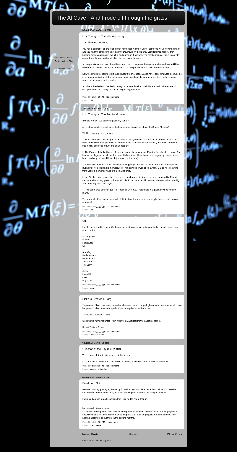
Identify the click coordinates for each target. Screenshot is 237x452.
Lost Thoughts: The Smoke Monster (104, 114)
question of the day (98, 369)
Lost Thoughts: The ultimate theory (103, 36)
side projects (95, 425)
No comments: (113, 97)
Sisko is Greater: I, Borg (96, 298)
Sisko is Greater (96, 335)
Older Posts (174, 434)
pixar (91, 288)
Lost (91, 100)
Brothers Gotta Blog (64, 61)
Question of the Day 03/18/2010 (101, 348)
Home (132, 434)
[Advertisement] (68, 39)
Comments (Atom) (103, 440)
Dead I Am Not (91, 383)
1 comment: (113, 422)
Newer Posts (90, 434)
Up (84, 220)
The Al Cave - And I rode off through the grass (112, 18)
